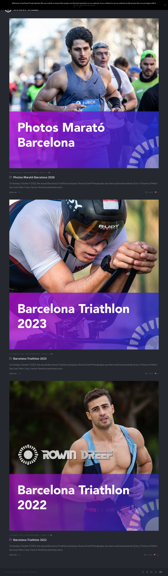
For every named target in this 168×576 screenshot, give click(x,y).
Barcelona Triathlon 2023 (30, 358)
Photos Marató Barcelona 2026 (34, 177)
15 (49, 535)
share (150, 192)
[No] (165, 5)
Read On (13, 192)
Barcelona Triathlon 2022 (30, 539)
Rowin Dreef (32, 173)
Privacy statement (29, 572)
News (42, 173)
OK (76, 7)
